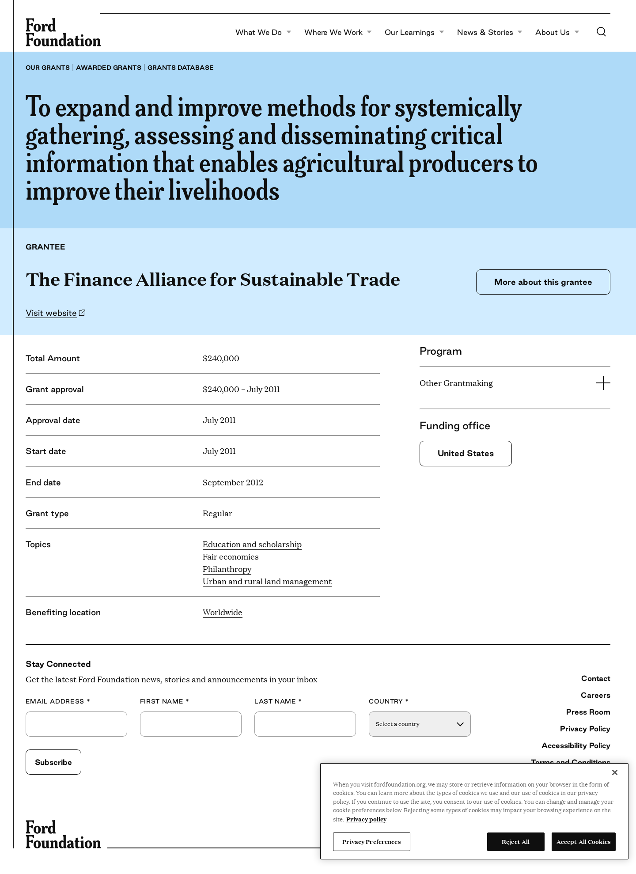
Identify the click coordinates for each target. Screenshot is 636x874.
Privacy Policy (585, 728)
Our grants (48, 67)
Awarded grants (108, 67)
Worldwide (222, 611)
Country (389, 701)
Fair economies (231, 556)
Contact (595, 678)
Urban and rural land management (267, 580)
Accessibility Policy (575, 745)
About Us (557, 32)
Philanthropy (227, 568)
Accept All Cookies (583, 841)
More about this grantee (543, 282)
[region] (474, 811)
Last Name (278, 701)
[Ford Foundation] (63, 32)
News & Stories (490, 32)
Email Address (58, 701)
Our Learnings (414, 32)
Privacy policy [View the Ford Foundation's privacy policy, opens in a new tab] (366, 818)
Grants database (181, 67)
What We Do (263, 32)
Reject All (516, 841)
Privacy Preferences (371, 841)
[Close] (615, 772)
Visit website (51, 313)
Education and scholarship (252, 543)
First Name (164, 701)
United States (466, 453)
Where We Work (338, 32)
